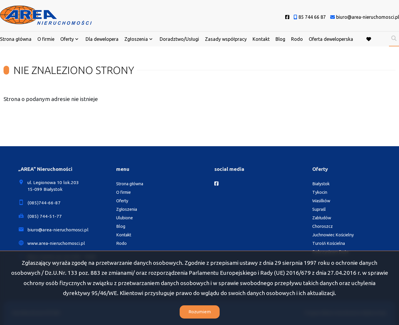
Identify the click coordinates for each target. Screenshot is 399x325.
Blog (280, 39)
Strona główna (15, 39)
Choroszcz (322, 226)
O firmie (45, 39)
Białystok (321, 183)
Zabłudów (321, 217)
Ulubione (124, 217)
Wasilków (321, 200)
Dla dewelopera (102, 39)
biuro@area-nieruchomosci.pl (58, 229)
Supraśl (319, 209)
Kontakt (261, 39)
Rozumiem (199, 311)
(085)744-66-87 (44, 202)
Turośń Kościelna (328, 243)
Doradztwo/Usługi (179, 39)
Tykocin (319, 192)
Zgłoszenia (136, 39)
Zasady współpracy (226, 39)
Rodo (297, 39)
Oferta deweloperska (331, 39)
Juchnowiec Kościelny (333, 235)
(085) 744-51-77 (44, 216)
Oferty (67, 39)
